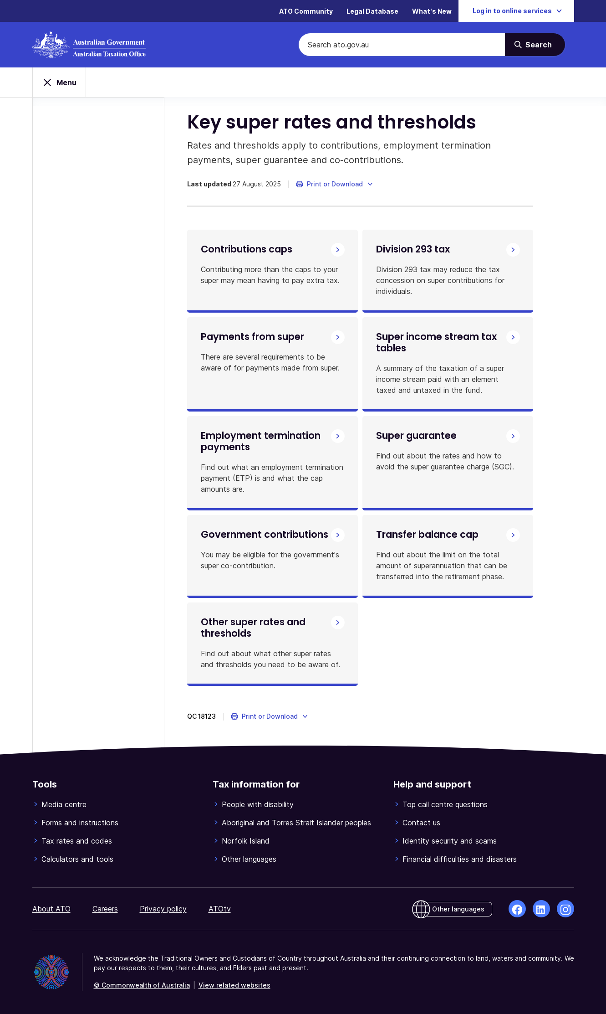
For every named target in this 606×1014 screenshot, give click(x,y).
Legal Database (372, 11)
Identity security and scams (449, 840)
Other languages (249, 859)
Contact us (421, 822)
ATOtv (220, 908)
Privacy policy (163, 908)
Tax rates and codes (76, 840)
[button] (335, 184)
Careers (105, 908)
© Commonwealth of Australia (142, 985)
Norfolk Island (246, 840)
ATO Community (306, 11)
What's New (432, 11)
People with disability (258, 804)
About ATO (51, 908)
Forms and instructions (79, 822)
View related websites (234, 985)
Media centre (64, 804)
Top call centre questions (445, 804)
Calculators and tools (77, 859)
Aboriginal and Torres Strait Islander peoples (296, 822)
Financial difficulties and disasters (459, 859)
